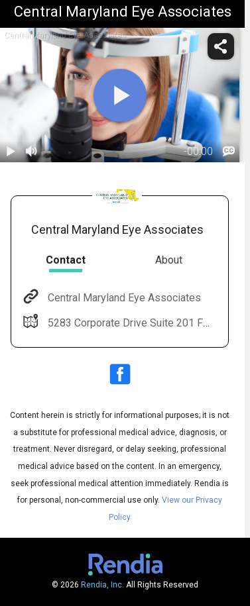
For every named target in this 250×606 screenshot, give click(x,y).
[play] (120, 95)
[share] (221, 46)
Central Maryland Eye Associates (123, 297)
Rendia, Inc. (102, 584)
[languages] (228, 151)
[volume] (31, 151)
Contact (66, 260)
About (168, 260)
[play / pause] (10, 151)
